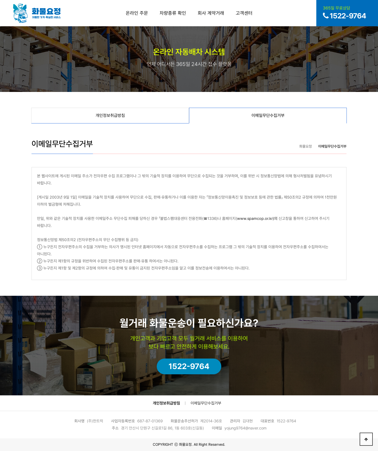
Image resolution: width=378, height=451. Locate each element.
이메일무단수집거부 (206, 403)
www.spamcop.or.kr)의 (257, 218)
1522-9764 (189, 366)
